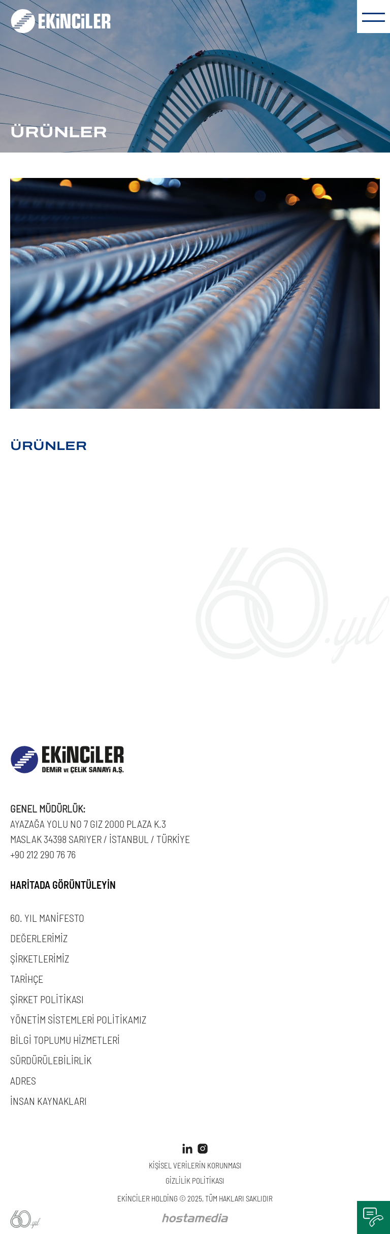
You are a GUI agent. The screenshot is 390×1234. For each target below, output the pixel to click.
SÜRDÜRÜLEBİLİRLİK (50, 1059)
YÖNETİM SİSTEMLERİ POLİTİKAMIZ (78, 1019)
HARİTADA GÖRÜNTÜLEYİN (63, 884)
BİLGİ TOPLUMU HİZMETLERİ (65, 1039)
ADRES (23, 1080)
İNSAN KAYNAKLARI (48, 1100)
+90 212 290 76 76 (43, 853)
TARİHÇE (26, 978)
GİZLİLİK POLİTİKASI (195, 1180)
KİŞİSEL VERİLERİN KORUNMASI (195, 1165)
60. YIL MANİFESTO (47, 917)
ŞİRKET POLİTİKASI (47, 998)
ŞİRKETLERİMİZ (39, 958)
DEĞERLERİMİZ (39, 937)
